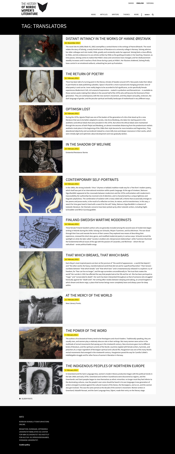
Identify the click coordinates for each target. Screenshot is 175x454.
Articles (103, 15)
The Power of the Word (86, 330)
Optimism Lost (78, 109)
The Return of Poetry (85, 74)
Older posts (27, 399)
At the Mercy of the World (89, 295)
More (136, 15)
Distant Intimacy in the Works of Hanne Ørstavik (108, 38)
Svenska (150, 3)
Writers (115, 15)
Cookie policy (24, 445)
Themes (126, 15)
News (93, 15)
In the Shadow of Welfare (88, 144)
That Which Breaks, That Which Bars (97, 255)
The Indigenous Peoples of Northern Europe (105, 366)
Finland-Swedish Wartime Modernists (98, 219)
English (140, 3)
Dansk (131, 3)
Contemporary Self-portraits (92, 179)
